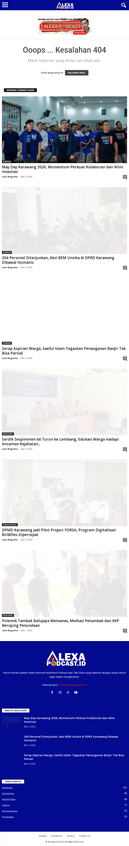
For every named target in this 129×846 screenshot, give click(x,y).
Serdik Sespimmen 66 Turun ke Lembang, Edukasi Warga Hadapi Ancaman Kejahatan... (60, 441)
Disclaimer (56, 835)
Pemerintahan (10, 524)
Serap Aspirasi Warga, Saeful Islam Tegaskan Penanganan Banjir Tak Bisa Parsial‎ (64, 351)
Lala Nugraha (10, 176)
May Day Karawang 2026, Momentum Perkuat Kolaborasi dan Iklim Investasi (62, 169)
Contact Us (84, 835)
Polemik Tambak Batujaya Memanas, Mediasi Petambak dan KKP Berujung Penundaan (60, 623)
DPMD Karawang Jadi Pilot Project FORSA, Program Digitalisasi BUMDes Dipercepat (59, 532)
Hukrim (6, 805)
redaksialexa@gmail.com (73, 684)
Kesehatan (8, 817)
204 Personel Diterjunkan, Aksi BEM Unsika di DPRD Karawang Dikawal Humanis (58, 260)
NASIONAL (8, 433)
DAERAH (7, 161)
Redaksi (43, 835)
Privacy (70, 835)
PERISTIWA (9, 799)
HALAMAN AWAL (76, 73)
